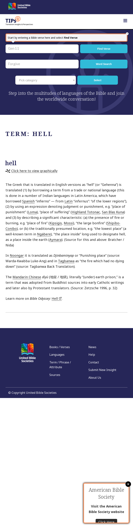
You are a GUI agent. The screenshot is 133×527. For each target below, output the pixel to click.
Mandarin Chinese (27, 277)
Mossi (68, 223)
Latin (68, 201)
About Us (94, 378)
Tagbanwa (66, 261)
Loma (32, 212)
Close (128, 484)
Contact (93, 362)
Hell (57, 298)
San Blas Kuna (113, 212)
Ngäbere (44, 234)
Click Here (106, 522)
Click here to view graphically (34, 171)
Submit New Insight (102, 370)
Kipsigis (56, 223)
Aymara (55, 239)
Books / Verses (59, 347)
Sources (54, 375)
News (92, 347)
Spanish (28, 201)
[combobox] (45, 80)
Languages (56, 355)
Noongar (17, 255)
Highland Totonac (86, 212)
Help (91, 355)
